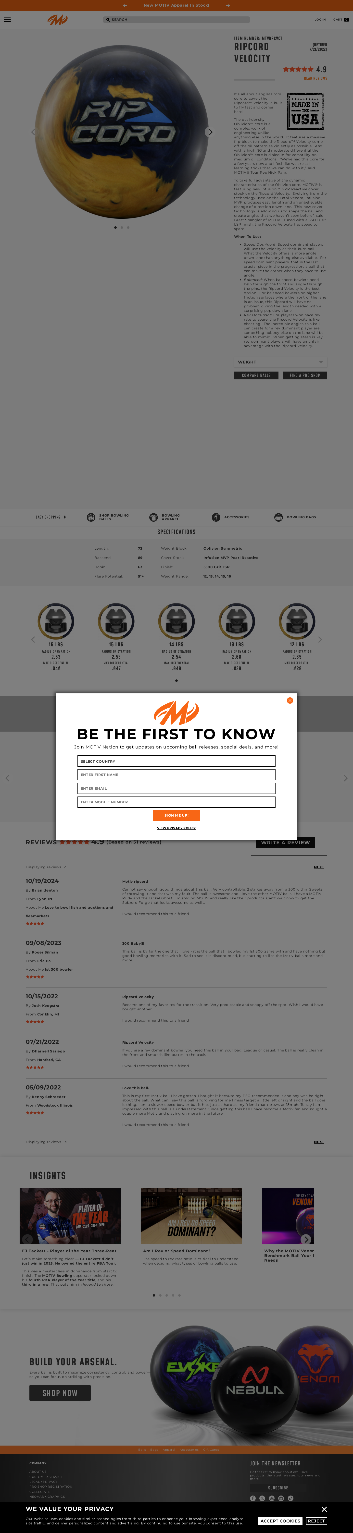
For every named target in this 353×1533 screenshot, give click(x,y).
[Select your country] (176, 761)
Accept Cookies (281, 1521)
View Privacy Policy (176, 828)
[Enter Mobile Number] (176, 802)
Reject (316, 1521)
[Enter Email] (176, 788)
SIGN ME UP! (176, 815)
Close (324, 1509)
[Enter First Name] (176, 774)
